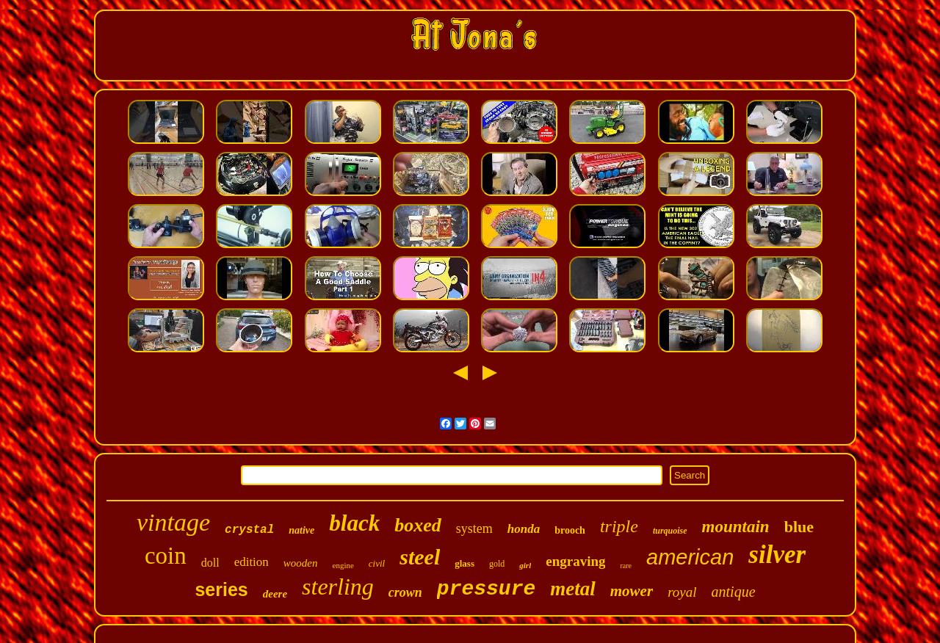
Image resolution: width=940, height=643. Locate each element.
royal (682, 592)
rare (626, 566)
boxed (417, 525)
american (690, 557)
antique (734, 592)
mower (631, 591)
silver (777, 554)
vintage (173, 522)
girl (525, 565)
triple (619, 526)
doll (210, 562)
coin (166, 555)
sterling (338, 586)
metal (573, 589)
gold (497, 564)
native (301, 530)
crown (405, 592)
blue (799, 526)
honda (523, 529)
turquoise (670, 531)
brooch (569, 530)
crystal (249, 530)
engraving (575, 561)
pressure (486, 589)
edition (251, 562)
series (221, 589)
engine (343, 565)
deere (275, 594)
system (474, 528)
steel (420, 557)
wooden (300, 563)
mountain (736, 526)
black (354, 523)
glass (464, 563)
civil (377, 563)
